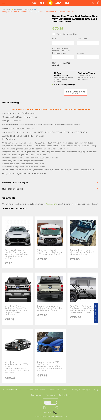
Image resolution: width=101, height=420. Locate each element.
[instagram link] (57, 407)
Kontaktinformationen (12, 390)
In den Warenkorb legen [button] (75, 92)
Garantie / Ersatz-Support (15, 183)
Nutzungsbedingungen (80, 390)
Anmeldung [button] (51, 204)
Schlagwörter (64, 395)
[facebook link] (44, 407)
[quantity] (88, 57)
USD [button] (47, 403)
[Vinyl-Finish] (88, 43)
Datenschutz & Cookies (58, 390)
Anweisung (50, 395)
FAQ (96, 390)
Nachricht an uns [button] (96, 313)
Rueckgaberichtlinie (12, 189)
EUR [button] (53, 403)
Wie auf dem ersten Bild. (64, 34)
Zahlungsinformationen (35, 390)
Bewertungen (36, 395)
